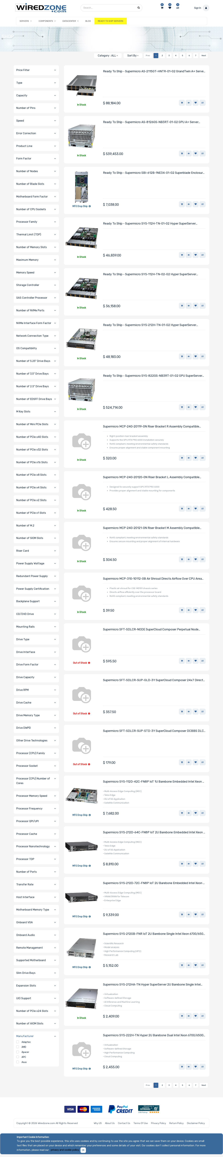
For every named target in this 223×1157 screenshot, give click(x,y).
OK (83, 1150)
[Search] (89, 54)
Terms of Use (140, 1123)
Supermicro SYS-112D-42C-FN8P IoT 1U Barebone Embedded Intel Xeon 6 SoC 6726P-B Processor (153, 782)
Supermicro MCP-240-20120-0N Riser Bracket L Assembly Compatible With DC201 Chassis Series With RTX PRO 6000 (151, 477)
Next (204, 55)
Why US (98, 1123)
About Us (110, 1123)
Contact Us (124, 1123)
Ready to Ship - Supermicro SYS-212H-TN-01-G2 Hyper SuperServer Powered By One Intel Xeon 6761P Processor (149, 325)
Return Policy (176, 1123)
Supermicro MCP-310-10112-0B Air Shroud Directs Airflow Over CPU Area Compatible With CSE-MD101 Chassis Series (152, 579)
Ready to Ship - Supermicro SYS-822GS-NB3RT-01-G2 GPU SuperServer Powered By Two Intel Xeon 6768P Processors (152, 376)
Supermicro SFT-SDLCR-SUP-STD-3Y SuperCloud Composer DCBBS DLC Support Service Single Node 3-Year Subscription (153, 731)
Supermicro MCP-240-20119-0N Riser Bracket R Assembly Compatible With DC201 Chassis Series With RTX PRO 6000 (151, 427)
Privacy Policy (158, 1123)
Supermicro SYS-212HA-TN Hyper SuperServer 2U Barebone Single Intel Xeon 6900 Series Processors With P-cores (152, 985)
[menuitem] (88, 21)
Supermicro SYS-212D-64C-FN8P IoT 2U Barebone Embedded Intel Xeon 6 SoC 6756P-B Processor (154, 833)
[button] (133, 55)
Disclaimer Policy (196, 1123)
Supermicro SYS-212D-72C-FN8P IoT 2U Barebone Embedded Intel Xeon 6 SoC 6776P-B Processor (154, 883)
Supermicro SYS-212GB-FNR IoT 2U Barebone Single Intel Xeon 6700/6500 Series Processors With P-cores (154, 934)
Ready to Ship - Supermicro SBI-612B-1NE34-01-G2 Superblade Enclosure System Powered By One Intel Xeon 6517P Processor (153, 173)
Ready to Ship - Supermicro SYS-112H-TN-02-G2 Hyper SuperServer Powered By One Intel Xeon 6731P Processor (149, 274)
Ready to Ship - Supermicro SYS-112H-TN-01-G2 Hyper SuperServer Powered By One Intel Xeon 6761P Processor (149, 224)
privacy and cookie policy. (65, 1149)
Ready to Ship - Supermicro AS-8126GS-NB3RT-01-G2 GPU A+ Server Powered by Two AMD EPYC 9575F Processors (150, 122)
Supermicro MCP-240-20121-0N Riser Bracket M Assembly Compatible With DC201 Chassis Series (151, 528)
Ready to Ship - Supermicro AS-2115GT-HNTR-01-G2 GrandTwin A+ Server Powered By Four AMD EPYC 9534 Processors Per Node (154, 72)
